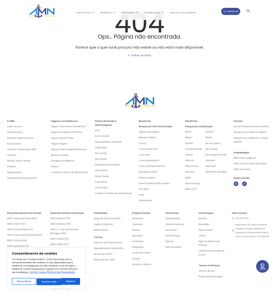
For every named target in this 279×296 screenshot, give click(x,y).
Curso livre (144, 155)
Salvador (210, 161)
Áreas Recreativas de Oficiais (24, 214)
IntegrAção (138, 249)
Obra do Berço (173, 237)
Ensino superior (147, 178)
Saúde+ (136, 261)
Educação (137, 237)
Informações (129, 12)
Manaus (189, 161)
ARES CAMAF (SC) (16, 225)
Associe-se (230, 11)
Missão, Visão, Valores (19, 161)
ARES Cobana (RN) (17, 242)
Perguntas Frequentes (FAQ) (22, 179)
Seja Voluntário (173, 249)
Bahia (188, 131)
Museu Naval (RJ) (103, 256)
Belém (188, 137)
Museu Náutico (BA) (104, 262)
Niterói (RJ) (191, 190)
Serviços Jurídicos (141, 267)
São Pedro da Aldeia (216, 172)
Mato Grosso (192, 166)
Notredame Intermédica (107, 165)
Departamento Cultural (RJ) (108, 250)
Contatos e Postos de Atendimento (69, 173)
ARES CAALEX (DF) (59, 240)
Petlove (55, 167)
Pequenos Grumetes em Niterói (250, 132)
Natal (188, 178)
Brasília (189, 143)
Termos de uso (207, 273)
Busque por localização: (199, 126)
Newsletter (204, 226)
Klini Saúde (101, 153)
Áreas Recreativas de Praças (67, 214)
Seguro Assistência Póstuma (66, 132)
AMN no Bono (206, 232)
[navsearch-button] (248, 11)
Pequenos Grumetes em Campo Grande (251, 140)
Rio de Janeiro (213, 143)
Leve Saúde (101, 159)
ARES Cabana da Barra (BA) (22, 220)
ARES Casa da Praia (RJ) (20, 231)
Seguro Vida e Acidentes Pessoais (69, 149)
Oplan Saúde (102, 177)
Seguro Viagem (59, 144)
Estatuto (11, 167)
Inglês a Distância (103, 226)
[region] (46, 269)
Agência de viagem (149, 131)
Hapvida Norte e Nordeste (108, 142)
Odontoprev (101, 171)
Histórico (11, 155)
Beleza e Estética (147, 137)
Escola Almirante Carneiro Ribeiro (251, 126)
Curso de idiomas (148, 149)
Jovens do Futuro (141, 255)
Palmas (210, 131)
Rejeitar (46, 282)
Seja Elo (169, 243)
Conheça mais (153, 12)
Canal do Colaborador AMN (21, 149)
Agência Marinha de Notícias (209, 245)
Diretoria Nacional (174, 226)
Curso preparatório (149, 161)
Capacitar (137, 226)
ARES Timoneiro (242, 170)
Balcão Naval (101, 232)
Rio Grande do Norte (216, 155)
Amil (97, 130)
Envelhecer (137, 243)
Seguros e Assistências (64, 121)
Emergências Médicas (62, 161)
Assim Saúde (102, 136)
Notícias (203, 220)
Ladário (189, 155)
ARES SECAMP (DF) (60, 290)
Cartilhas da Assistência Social (211, 255)
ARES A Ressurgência (245, 158)
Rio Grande (211, 149)
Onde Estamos (15, 132)
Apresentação (172, 220)
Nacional (190, 172)
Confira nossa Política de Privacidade (52, 274)
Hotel (141, 196)
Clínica (142, 143)
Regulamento (14, 173)
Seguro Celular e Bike (62, 138)
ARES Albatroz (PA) (60, 220)
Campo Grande (193, 149)
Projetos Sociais (141, 214)
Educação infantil (148, 172)
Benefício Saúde (59, 155)
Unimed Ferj (101, 189)
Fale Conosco (14, 144)
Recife (209, 137)
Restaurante (145, 202)
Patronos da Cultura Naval (108, 244)
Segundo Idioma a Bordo (107, 220)
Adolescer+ (138, 220)
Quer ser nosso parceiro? (183, 12)
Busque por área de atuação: (156, 126)
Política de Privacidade (210, 279)
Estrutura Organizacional (20, 138)
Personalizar (24, 282)
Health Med (101, 147)
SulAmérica (101, 183)
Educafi (136, 232)
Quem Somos (85, 12)
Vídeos (202, 237)
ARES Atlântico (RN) (60, 225)
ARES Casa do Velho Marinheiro (250, 164)
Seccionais (171, 232)
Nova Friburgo (192, 184)
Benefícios (108, 12)
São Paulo (211, 166)
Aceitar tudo (68, 282)
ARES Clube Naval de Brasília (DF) (25, 236)
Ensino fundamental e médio (154, 184)
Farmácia (144, 190)
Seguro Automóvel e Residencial (68, 126)
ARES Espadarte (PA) (18, 247)
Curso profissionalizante (152, 166)
